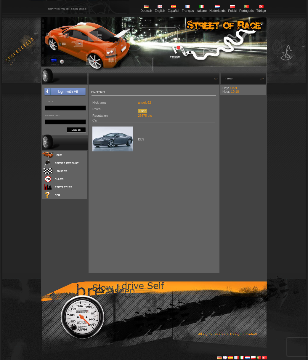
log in (76, 130)
